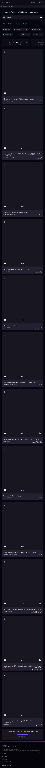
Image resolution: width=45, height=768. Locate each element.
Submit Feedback (6, 762)
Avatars (10, 24)
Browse (32, 2)
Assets (25, 24)
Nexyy (8, 2)
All (4, 24)
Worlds (18, 24)
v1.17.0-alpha (12, 746)
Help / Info (5, 756)
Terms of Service (6, 765)
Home (4, 6)
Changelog (5, 759)
